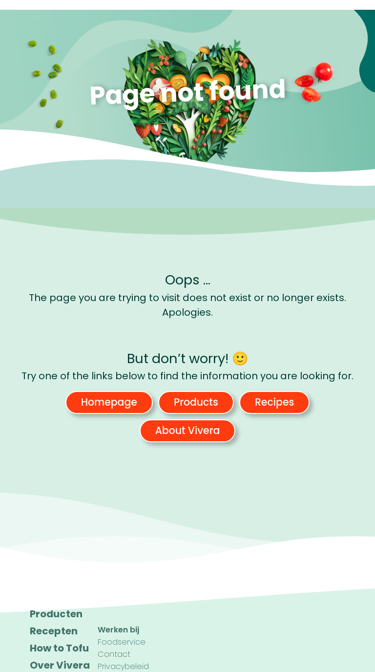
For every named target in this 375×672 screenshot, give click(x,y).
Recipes (274, 402)
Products (196, 402)
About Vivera (187, 430)
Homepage (109, 402)
